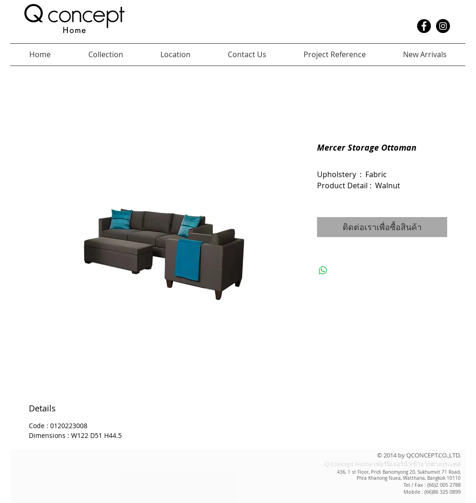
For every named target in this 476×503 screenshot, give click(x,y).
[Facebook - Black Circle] (424, 26)
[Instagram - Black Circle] (443, 26)
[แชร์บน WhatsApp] (323, 270)
